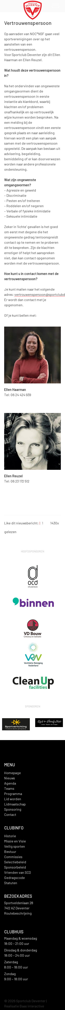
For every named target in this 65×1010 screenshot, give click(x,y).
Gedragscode (14, 877)
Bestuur (10, 851)
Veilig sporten (14, 846)
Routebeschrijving (18, 913)
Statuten (10, 883)
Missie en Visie (15, 841)
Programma (13, 794)
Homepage (12, 773)
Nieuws (9, 778)
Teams (9, 788)
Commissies (13, 857)
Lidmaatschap (15, 804)
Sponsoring (12, 809)
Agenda (10, 783)
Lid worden (12, 799)
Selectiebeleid (15, 862)
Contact (10, 814)
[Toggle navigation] (55, 6)
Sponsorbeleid (15, 867)
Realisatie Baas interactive (24, 1006)
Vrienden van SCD (17, 872)
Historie (10, 836)
